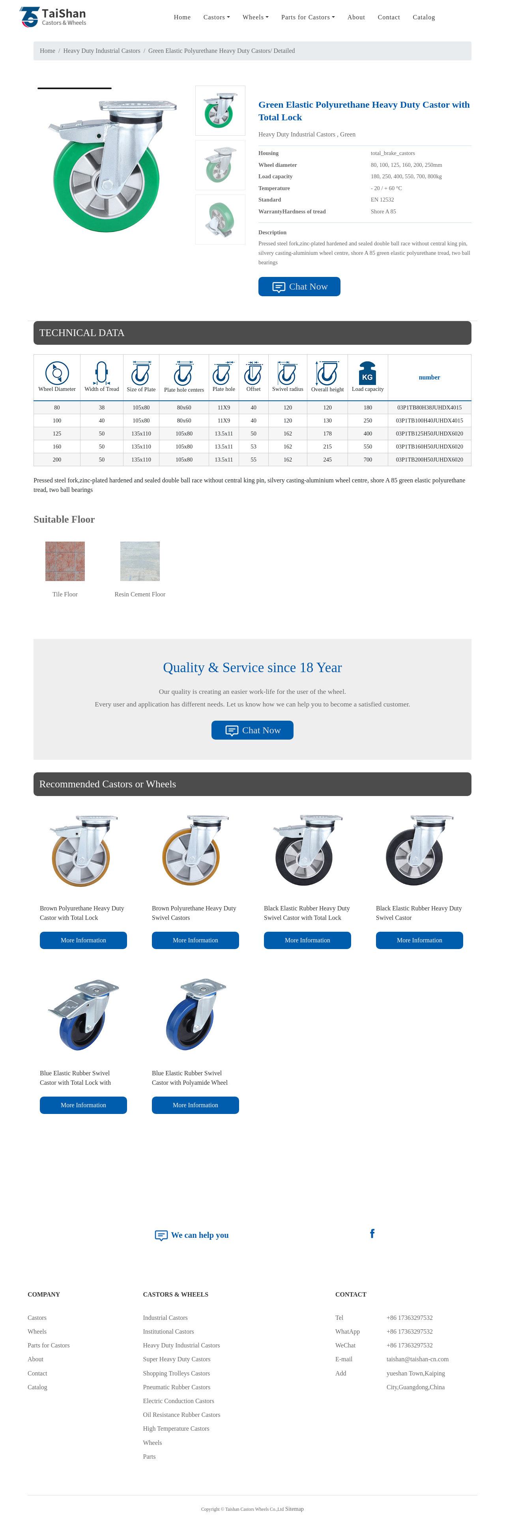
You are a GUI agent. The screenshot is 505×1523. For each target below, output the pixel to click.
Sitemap (294, 1509)
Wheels (37, 1331)
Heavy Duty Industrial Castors (102, 50)
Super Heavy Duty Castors (177, 1359)
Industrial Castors (165, 1317)
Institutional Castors (168, 1331)
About (356, 17)
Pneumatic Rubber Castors (177, 1387)
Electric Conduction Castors (178, 1401)
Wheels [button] (253, 17)
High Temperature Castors (176, 1428)
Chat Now (299, 287)
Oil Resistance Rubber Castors (182, 1414)
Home (182, 17)
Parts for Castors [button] (305, 17)
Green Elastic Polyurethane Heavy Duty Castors (209, 50)
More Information (83, 940)
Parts (149, 1456)
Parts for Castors (49, 1345)
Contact (389, 17)
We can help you (191, 1236)
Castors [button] (214, 17)
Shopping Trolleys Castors (176, 1373)
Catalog (424, 17)
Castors (37, 1317)
